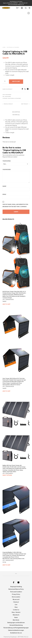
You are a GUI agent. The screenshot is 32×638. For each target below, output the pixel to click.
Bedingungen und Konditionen (16, 614)
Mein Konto (16, 612)
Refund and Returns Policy (16, 581)
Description (16, 104)
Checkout (16, 594)
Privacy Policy (16, 586)
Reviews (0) (16, 106)
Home (4, 39)
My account (16, 591)
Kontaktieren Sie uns (16, 625)
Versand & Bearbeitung (16, 617)
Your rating (7, 153)
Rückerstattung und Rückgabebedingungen (16, 620)
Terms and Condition (16, 584)
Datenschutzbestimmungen (16, 622)
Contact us (16, 602)
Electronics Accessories (13, 39)
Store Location (16, 589)
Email (5, 186)
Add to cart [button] (6, 296)
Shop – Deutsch (16, 604)
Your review (7, 161)
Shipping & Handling (16, 578)
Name (5, 178)
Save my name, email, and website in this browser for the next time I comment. (15, 197)
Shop (16, 599)
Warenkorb (16, 607)
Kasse (16, 609)
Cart (16, 596)
